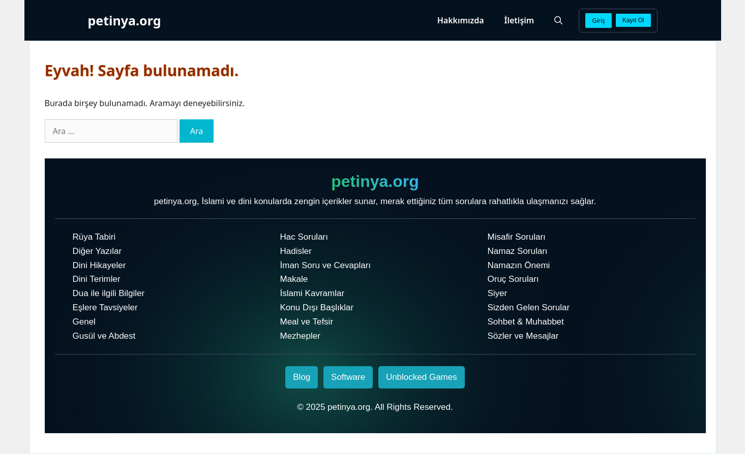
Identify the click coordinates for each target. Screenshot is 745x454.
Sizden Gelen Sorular (529, 307)
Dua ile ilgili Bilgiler (109, 293)
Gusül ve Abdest (104, 336)
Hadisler (296, 251)
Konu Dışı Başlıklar (317, 307)
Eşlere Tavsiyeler (105, 307)
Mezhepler (300, 336)
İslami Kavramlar (312, 293)
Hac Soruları (304, 237)
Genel (84, 322)
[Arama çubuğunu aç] (558, 20)
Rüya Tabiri (94, 237)
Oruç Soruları (513, 279)
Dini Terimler (97, 279)
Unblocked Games (421, 377)
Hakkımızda (460, 20)
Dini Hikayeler (99, 265)
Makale (294, 279)
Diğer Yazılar (97, 251)
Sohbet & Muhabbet (526, 322)
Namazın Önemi (519, 265)
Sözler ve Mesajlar (523, 336)
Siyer (498, 293)
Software (348, 377)
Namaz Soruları (518, 251)
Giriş (598, 20)
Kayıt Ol (633, 20)
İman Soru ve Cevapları (325, 265)
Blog (301, 377)
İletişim (519, 20)
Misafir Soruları (517, 237)
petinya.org (124, 20)
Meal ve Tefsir (307, 322)
